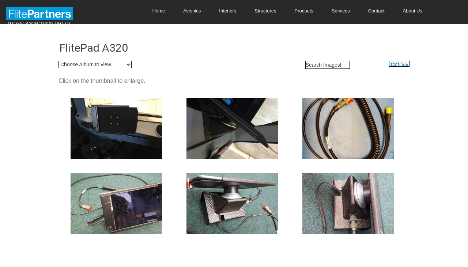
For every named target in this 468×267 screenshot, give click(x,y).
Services (341, 11)
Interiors (227, 11)
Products (304, 11)
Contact (376, 11)
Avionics (192, 11)
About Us (412, 11)
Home (158, 11)
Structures (265, 11)
